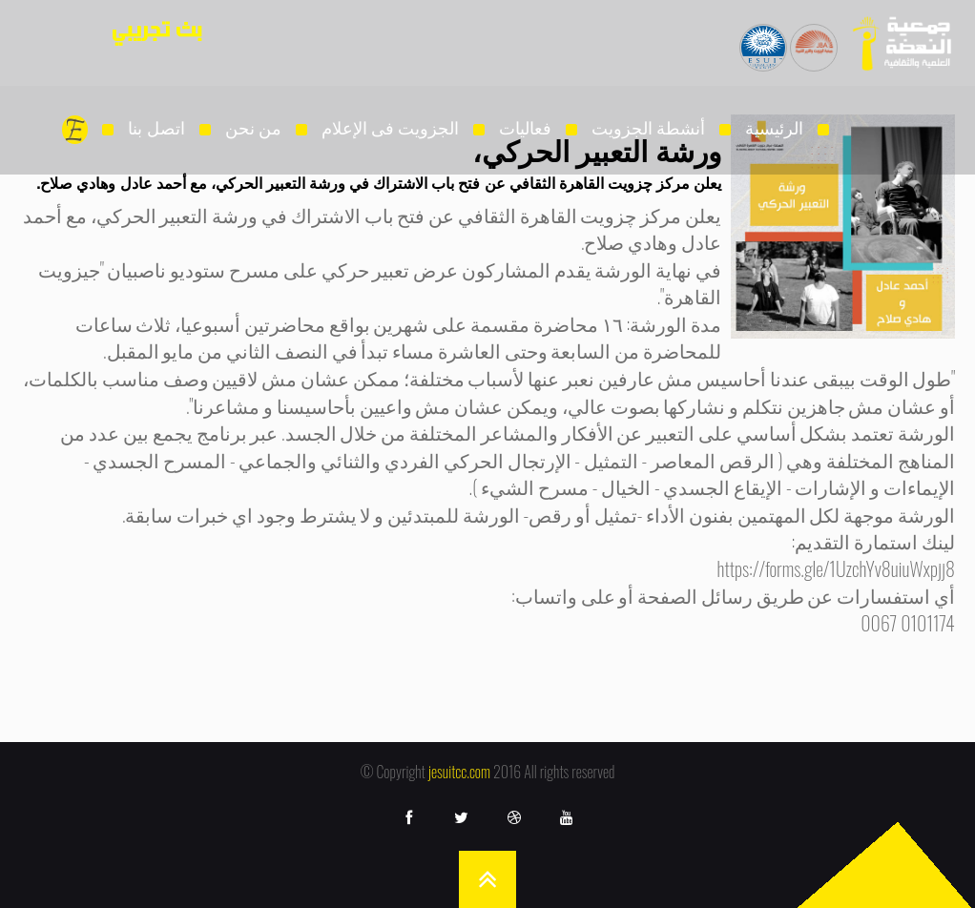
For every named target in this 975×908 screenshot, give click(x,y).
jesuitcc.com (459, 771)
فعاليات (525, 126)
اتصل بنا (156, 126)
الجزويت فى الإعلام (390, 126)
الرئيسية (774, 126)
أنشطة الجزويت (648, 126)
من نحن (253, 126)
